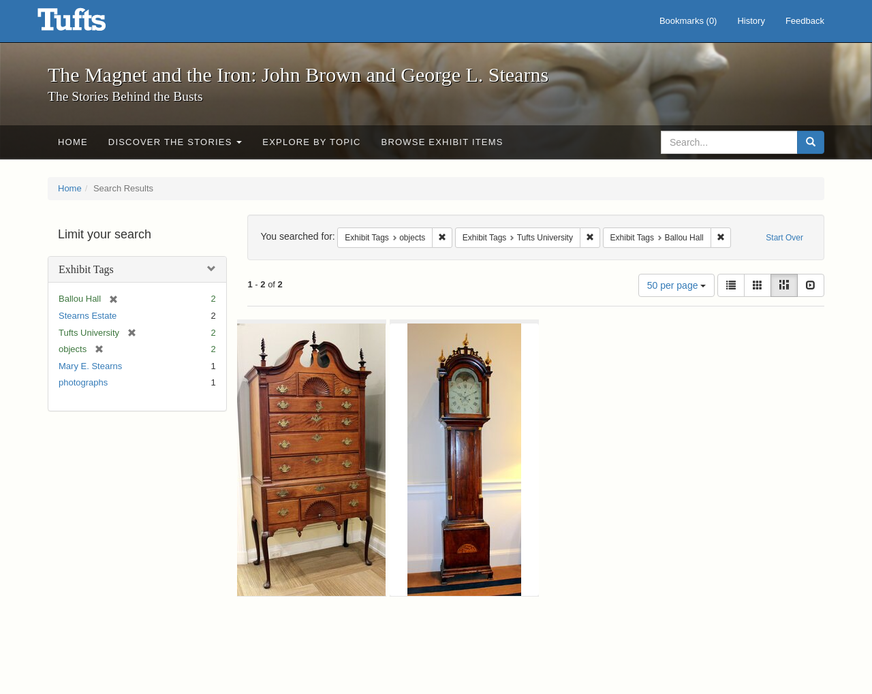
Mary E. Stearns (90, 366)
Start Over (784, 237)
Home (73, 142)
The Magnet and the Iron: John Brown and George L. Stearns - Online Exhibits (88, 24)
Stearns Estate (87, 316)
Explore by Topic (311, 142)
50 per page (676, 285)
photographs (83, 382)
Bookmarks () (688, 21)
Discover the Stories (175, 142)
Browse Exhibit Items (442, 142)
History (750, 21)
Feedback (804, 21)
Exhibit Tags (86, 269)
